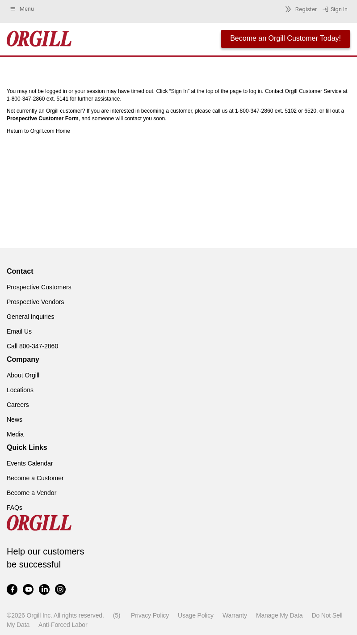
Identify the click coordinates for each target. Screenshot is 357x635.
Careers (18, 404)
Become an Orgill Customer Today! (285, 38)
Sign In (335, 9)
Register (299, 9)
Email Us (19, 331)
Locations (20, 390)
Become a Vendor (31, 492)
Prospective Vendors (35, 301)
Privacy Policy (150, 615)
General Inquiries (31, 316)
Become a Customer (35, 478)
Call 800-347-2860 (32, 346)
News (14, 419)
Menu (21, 9)
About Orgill (23, 375)
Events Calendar (30, 463)
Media (15, 434)
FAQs (14, 507)
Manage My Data (279, 615)
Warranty (235, 615)
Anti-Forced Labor (62, 624)
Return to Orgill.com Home (38, 131)
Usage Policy (196, 615)
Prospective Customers (39, 287)
